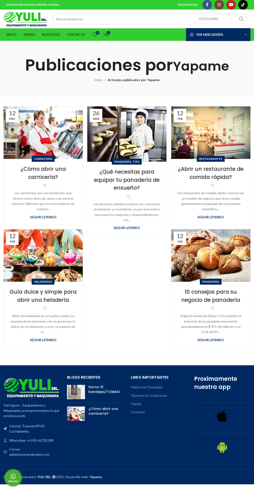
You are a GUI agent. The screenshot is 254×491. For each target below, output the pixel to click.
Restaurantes (210, 165)
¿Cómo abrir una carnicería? (43, 180)
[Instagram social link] (219, 5)
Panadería (122, 168)
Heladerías (43, 288)
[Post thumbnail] (76, 399)
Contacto (138, 419)
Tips (136, 168)
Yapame (201, 71)
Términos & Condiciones (149, 402)
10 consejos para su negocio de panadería (211, 302)
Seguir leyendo (43, 224)
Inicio (98, 86)
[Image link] (32, 394)
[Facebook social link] (207, 5)
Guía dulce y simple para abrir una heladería (43, 306)
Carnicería (43, 165)
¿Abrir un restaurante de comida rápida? (211, 180)
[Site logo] (34, 22)
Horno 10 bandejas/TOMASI (104, 396)
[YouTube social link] (231, 5)
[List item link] (32, 446)
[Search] (158, 22)
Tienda (136, 410)
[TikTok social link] (243, 5)
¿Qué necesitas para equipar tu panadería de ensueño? (127, 186)
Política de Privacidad (146, 394)
